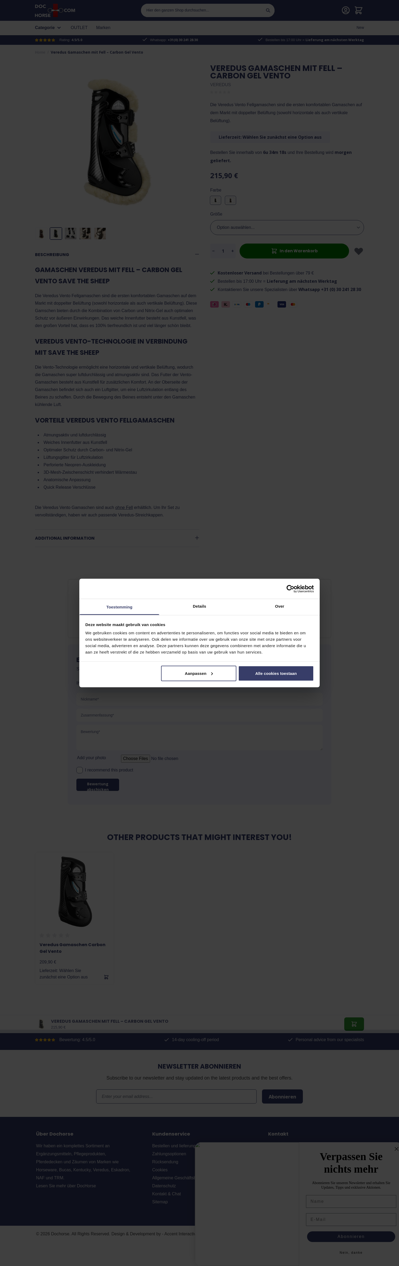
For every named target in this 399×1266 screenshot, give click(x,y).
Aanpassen (199, 673)
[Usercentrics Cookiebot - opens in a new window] (290, 589)
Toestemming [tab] (119, 607)
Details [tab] (199, 606)
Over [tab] (279, 606)
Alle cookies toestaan (276, 673)
